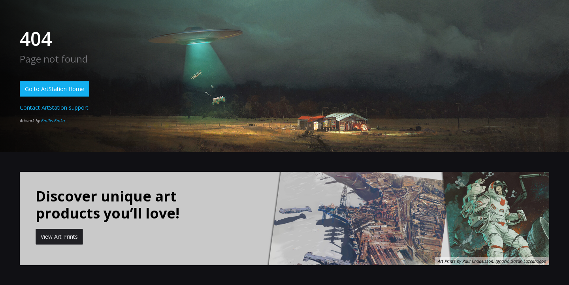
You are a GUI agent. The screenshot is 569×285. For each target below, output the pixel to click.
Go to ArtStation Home (54, 89)
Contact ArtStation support (54, 107)
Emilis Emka (53, 121)
